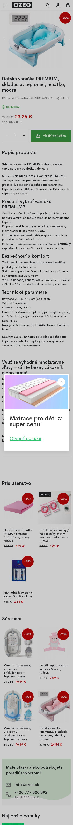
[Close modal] (61, 382)
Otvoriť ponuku (25, 438)
